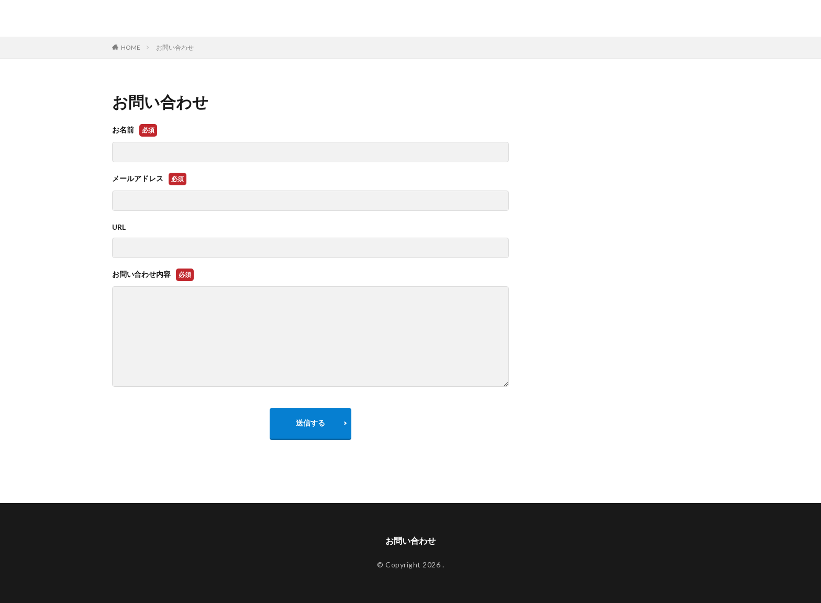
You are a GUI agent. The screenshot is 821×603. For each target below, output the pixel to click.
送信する (310, 422)
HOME (130, 47)
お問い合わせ (175, 47)
